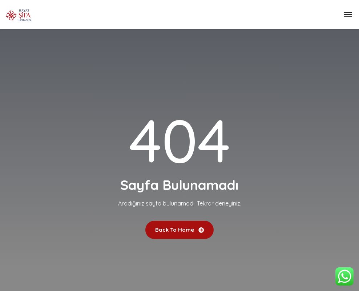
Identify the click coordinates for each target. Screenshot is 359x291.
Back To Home (179, 229)
